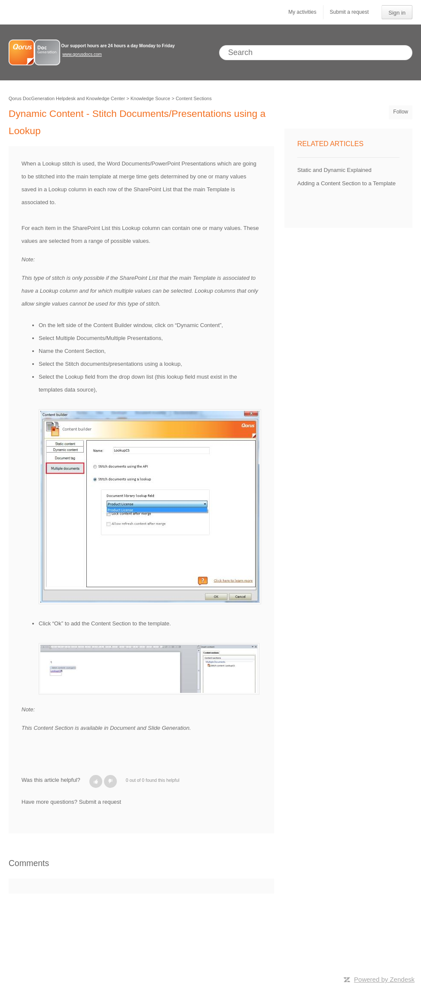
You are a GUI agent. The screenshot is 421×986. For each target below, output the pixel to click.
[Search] (315, 52)
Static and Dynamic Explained (334, 170)
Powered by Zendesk (384, 979)
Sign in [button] (397, 12)
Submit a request (349, 12)
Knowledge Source (150, 98)
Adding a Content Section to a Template (346, 183)
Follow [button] (400, 112)
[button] (95, 781)
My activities (302, 12)
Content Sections (194, 98)
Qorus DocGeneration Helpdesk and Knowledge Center (67, 98)
